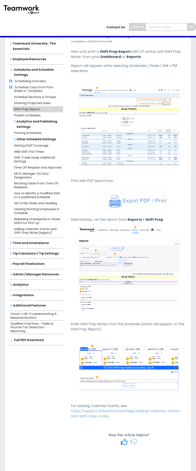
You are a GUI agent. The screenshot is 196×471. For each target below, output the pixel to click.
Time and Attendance (31, 243)
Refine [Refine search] (137, 27)
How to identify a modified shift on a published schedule (37, 195)
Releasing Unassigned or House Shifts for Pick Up (37, 221)
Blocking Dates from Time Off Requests (36, 185)
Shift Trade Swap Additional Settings (34, 159)
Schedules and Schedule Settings (34, 72)
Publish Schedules (27, 115)
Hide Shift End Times (29, 151)
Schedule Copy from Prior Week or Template (33, 89)
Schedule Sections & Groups (35, 97)
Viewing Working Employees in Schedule (36, 211)
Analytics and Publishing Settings (36, 124)
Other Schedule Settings (36, 139)
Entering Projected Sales (32, 103)
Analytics (21, 284)
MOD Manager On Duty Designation (31, 175)
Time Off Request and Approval (37, 167)
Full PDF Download (29, 340)
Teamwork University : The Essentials (34, 46)
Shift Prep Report (27, 109)
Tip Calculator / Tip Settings (36, 253)
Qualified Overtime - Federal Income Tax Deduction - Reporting (31, 327)
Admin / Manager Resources (36, 274)
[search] (166, 27)
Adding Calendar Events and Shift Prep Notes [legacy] (35, 231)
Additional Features (29, 305)
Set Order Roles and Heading (35, 203)
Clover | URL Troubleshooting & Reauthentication (33, 316)
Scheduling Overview (30, 81)
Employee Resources (29, 59)
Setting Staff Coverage (31, 145)
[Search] (191, 27)
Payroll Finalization (29, 264)
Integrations (23, 295)
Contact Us (115, 27)
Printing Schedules (28, 133)
